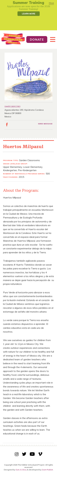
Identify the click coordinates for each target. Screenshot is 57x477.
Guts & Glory (21, 470)
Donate (37, 39)
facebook (7, 125)
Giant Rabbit (47, 470)
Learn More (28, 13)
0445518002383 (12, 106)
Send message (45, 124)
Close (51, 3)
